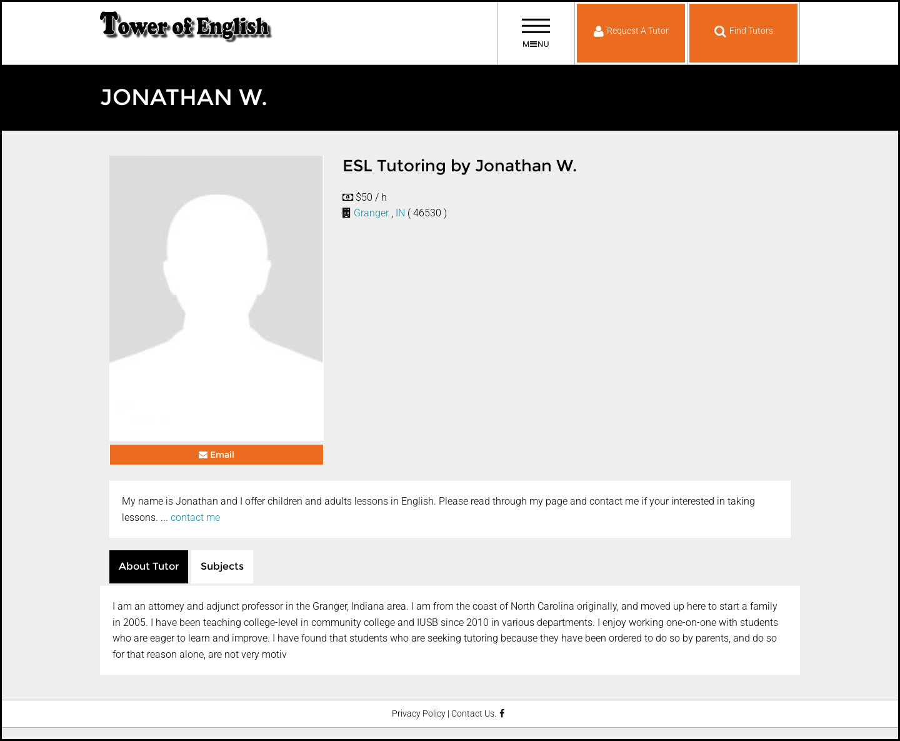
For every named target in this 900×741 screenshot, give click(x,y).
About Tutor (149, 566)
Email (216, 454)
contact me (195, 517)
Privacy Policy (419, 713)
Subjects (222, 566)
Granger (371, 213)
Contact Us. (473, 713)
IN (400, 213)
